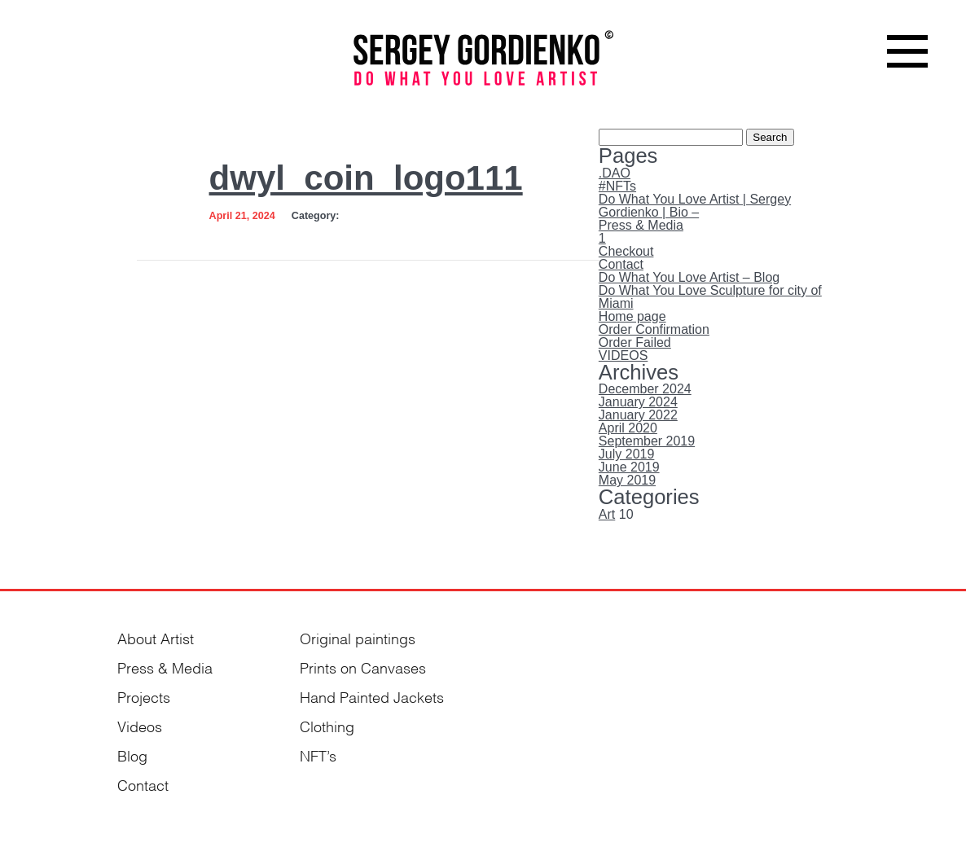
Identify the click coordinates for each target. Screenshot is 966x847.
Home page (632, 316)
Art (607, 514)
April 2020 (628, 428)
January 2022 (638, 415)
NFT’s (318, 754)
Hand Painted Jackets (372, 696)
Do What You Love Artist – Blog (689, 277)
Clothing (327, 725)
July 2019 (627, 454)
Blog (132, 754)
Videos (139, 725)
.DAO (614, 173)
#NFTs (617, 186)
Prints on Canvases (363, 666)
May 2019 (627, 480)
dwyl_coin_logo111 (366, 178)
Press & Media (641, 225)
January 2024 (638, 402)
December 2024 (645, 389)
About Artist (155, 637)
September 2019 (647, 441)
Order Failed (635, 342)
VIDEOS (623, 355)
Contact (621, 264)
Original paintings (357, 637)
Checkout (626, 251)
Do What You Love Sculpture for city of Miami (710, 296)
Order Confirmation (654, 329)
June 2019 (629, 467)
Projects (143, 696)
